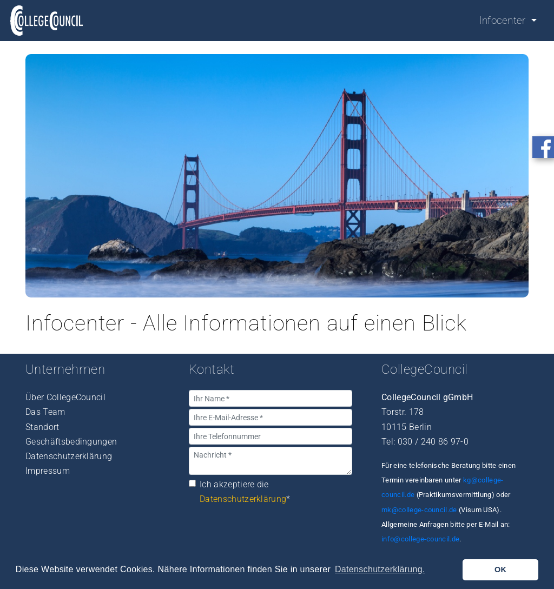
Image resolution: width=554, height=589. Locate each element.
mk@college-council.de (419, 510)
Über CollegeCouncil (65, 397)
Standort (42, 427)
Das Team (45, 412)
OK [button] (500, 569)
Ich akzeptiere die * (245, 491)
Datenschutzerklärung (68, 456)
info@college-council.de (420, 539)
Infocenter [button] (504, 20)
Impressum (47, 471)
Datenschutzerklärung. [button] (380, 569)
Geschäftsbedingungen (71, 441)
